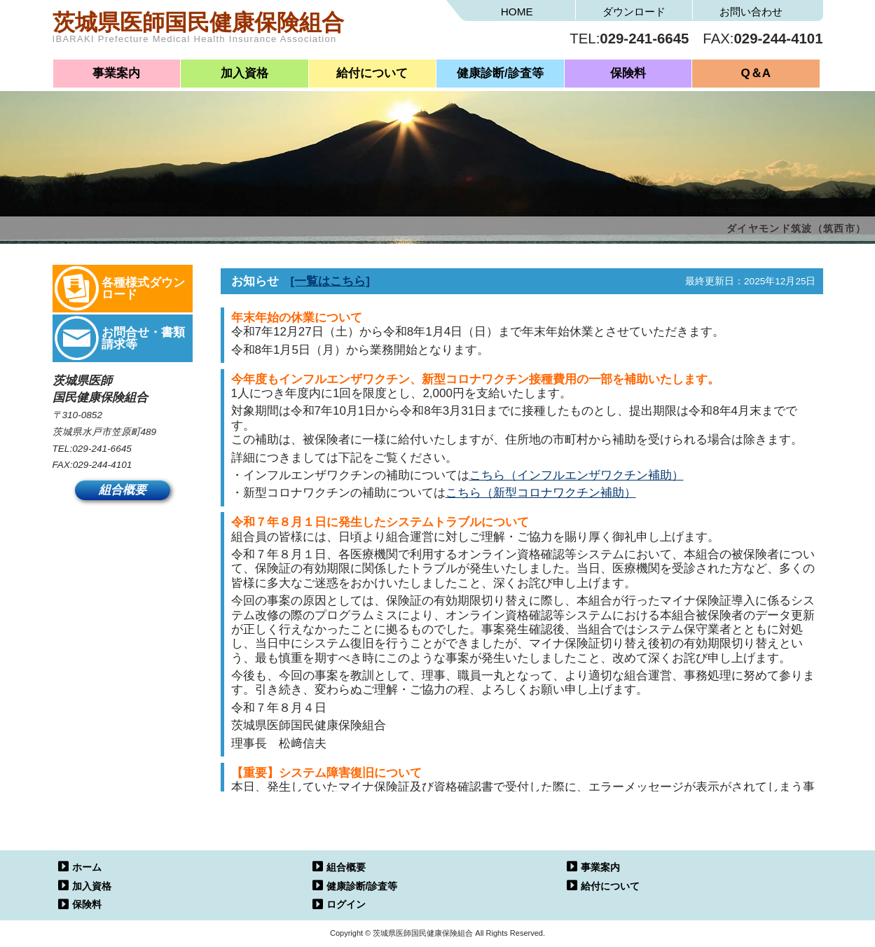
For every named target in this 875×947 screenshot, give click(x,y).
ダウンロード (634, 12)
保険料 (628, 73)
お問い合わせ (751, 12)
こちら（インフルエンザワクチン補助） (576, 475)
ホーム (87, 867)
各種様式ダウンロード (143, 288)
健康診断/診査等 (500, 73)
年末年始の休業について (296, 317)
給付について (372, 73)
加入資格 (244, 73)
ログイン (346, 904)
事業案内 (116, 73)
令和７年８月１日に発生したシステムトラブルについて (380, 522)
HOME (517, 12)
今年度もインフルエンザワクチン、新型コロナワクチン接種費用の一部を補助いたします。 (475, 379)
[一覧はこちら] (330, 281)
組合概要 (122, 490)
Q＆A (756, 73)
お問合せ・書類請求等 (143, 338)
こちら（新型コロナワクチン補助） (541, 492)
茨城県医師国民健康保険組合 (245, 31)
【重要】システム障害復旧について (326, 773)
